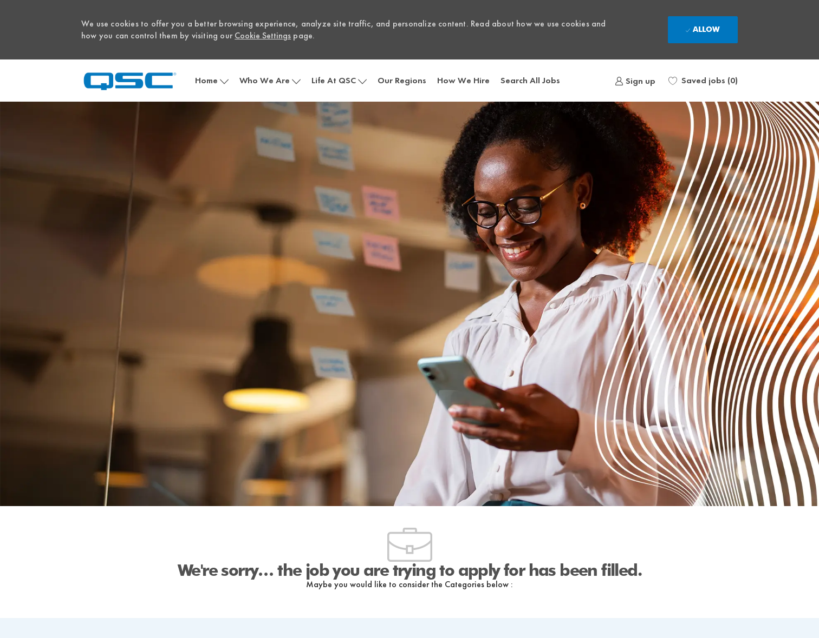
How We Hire (463, 80)
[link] (635, 81)
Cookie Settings (263, 35)
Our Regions (402, 80)
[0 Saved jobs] (703, 81)
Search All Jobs (530, 80)
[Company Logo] (135, 80)
